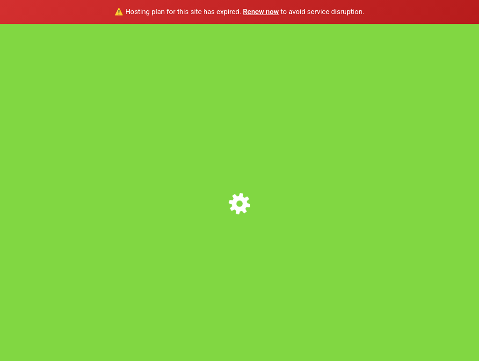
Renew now (261, 11)
